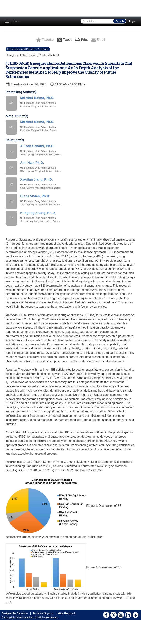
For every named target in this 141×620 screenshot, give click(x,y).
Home (17, 21)
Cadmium (22, 613)
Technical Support (43, 613)
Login (132, 21)
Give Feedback (66, 613)
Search (119, 21)
